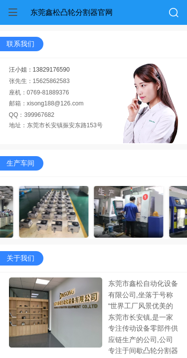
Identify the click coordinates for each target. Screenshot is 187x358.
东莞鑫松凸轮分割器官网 (71, 12)
